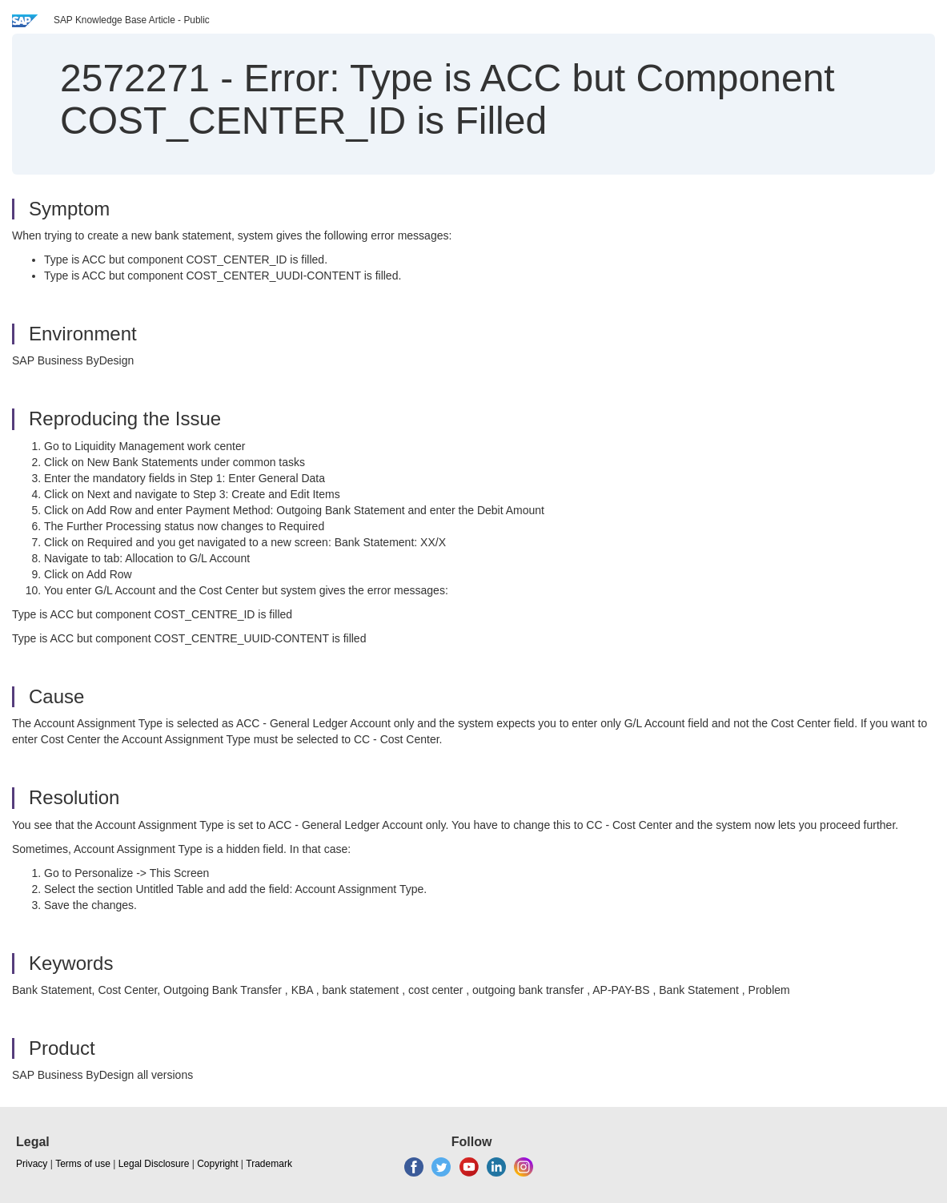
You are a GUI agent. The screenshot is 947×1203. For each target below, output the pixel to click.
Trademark (269, 1163)
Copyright (217, 1163)
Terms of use (82, 1163)
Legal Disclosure (154, 1163)
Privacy (31, 1163)
